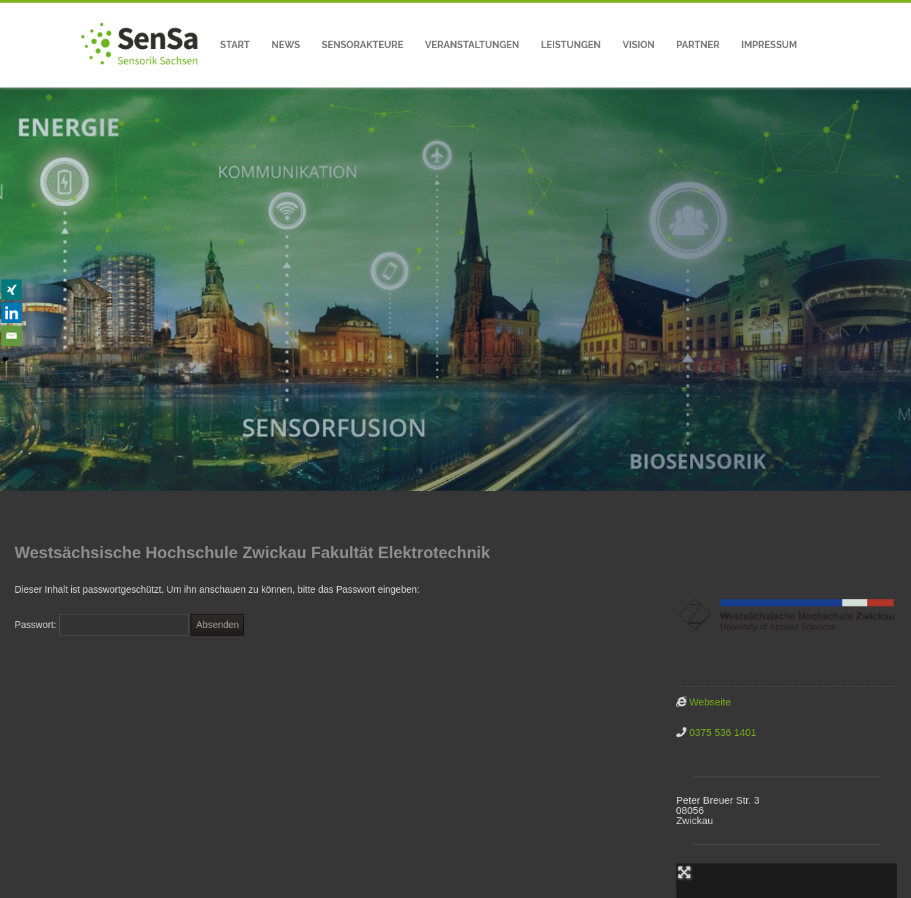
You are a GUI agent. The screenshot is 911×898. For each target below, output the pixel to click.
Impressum (769, 44)
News (285, 44)
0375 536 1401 (722, 732)
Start (235, 44)
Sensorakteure (362, 44)
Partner (698, 44)
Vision (639, 44)
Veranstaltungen (472, 44)
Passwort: (102, 625)
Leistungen (570, 44)
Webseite (710, 702)
